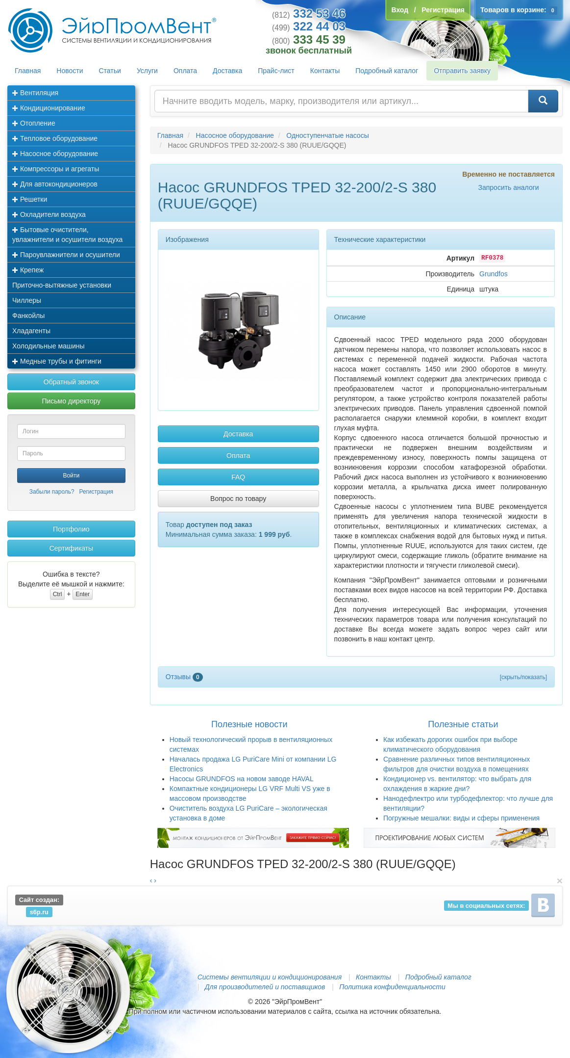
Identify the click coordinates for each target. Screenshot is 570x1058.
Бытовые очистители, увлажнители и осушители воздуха (67, 234)
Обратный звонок (71, 382)
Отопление (33, 123)
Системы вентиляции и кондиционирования (270, 977)
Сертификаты (71, 548)
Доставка (227, 71)
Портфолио (71, 529)
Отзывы (184, 677)
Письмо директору (71, 401)
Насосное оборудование (55, 154)
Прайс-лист (276, 71)
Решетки (29, 199)
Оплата (185, 71)
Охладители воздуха (49, 214)
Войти (71, 475)
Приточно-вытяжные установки (61, 285)
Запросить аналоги (508, 187)
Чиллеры (26, 300)
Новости (69, 71)
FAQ (238, 477)
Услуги (147, 71)
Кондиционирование (48, 108)
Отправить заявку (462, 71)
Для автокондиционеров (55, 184)
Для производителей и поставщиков (265, 987)
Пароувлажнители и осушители (66, 255)
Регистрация (96, 491)
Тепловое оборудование (55, 138)
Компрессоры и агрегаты (55, 169)
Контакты (325, 71)
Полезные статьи (463, 724)
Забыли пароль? (51, 491)
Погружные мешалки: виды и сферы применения (461, 818)
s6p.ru (39, 911)
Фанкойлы (28, 315)
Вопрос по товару (238, 499)
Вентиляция (35, 93)
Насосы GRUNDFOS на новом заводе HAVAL (242, 779)
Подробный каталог (386, 71)
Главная (28, 71)
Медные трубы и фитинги (56, 361)
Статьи (110, 71)
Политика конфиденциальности (392, 987)
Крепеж (28, 270)
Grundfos (493, 274)
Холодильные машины (48, 346)
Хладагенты (31, 331)
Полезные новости (249, 724)
